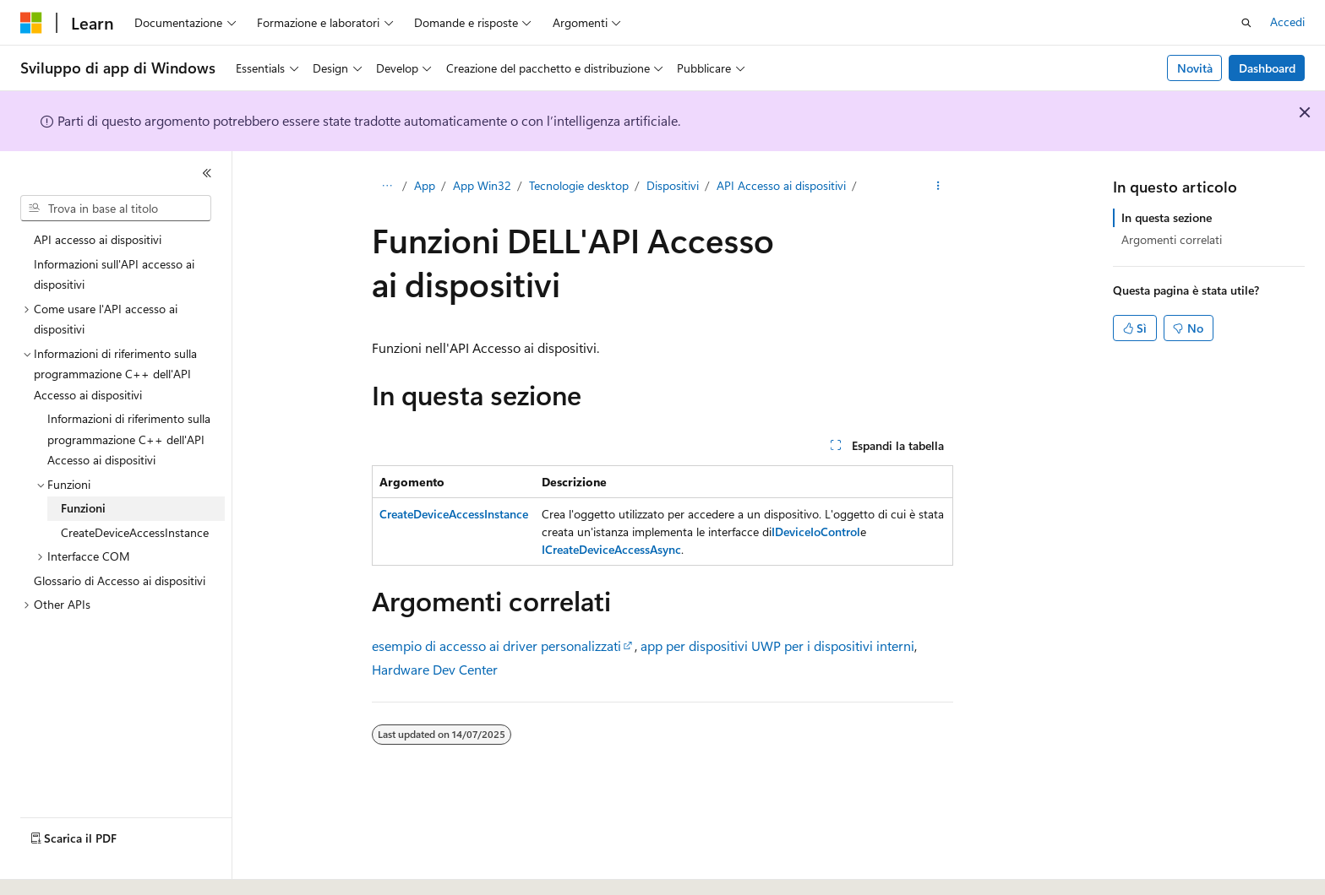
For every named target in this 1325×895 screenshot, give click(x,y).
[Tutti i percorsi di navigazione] (386, 186)
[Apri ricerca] (1246, 23)
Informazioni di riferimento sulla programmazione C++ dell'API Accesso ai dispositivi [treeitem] (128, 439)
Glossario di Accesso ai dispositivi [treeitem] (119, 580)
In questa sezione (1166, 217)
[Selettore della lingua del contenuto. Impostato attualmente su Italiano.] (57, 867)
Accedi (1287, 22)
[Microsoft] (31, 23)
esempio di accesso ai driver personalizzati (496, 645)
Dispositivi (672, 185)
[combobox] (115, 208)
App (424, 185)
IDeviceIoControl (816, 531)
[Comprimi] (207, 173)
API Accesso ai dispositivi (781, 185)
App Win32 (482, 185)
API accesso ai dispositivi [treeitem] (97, 239)
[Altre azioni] (938, 186)
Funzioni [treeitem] (83, 508)
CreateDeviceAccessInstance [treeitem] (135, 532)
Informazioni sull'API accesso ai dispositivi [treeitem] (114, 274)
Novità (1195, 68)
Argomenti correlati (1171, 239)
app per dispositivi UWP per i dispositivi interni (777, 645)
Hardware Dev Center (435, 669)
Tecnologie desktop (579, 185)
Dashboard (1267, 68)
